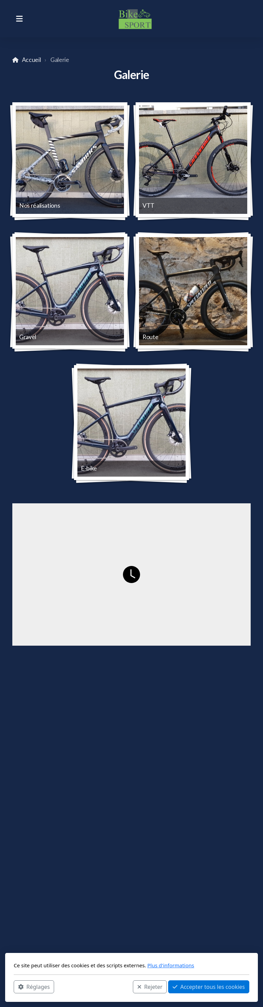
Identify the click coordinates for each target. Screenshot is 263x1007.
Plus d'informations (170, 965)
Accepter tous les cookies (209, 987)
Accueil (31, 59)
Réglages (34, 987)
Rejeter (150, 987)
